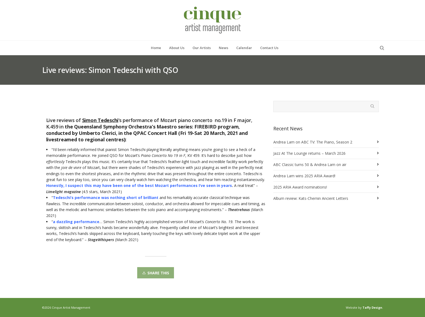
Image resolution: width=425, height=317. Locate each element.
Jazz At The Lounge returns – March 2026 (309, 153)
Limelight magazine (63, 191)
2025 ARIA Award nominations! (300, 187)
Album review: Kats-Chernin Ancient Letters (310, 198)
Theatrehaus (239, 209)
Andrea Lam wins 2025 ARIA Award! (304, 175)
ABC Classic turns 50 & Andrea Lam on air (309, 164)
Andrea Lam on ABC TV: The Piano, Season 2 (312, 142)
